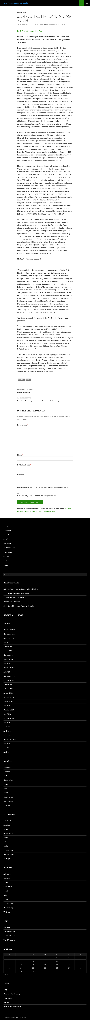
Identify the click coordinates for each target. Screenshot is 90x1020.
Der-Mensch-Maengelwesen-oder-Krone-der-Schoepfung (45, 399)
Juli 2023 (7, 672)
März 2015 (7, 735)
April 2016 (7, 727)
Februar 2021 (8, 689)
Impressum (8, 998)
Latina (6, 565)
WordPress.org (9, 940)
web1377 (39, 25)
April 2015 (7, 731)
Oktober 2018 (9, 710)
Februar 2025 (8, 647)
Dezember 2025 (9, 630)
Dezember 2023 (9, 668)
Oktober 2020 (9, 697)
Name (20, 455)
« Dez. (6, 975)
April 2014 (7, 752)
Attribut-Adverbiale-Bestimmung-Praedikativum (21, 589)
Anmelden (7, 927)
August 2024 (8, 659)
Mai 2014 (7, 748)
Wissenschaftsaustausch (12, 1006)
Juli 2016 (7, 722)
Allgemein (7, 530)
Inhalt (6, 526)
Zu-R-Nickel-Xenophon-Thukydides (16, 593)
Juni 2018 (7, 714)
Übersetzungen (9, 548)
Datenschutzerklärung (12, 994)
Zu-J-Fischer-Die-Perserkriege (15, 597)
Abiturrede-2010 (45, 390)
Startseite (7, 1002)
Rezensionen (22, 12)
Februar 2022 (8, 685)
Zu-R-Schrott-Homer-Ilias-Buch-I (30, 31)
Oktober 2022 (9, 680)
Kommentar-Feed (10, 936)
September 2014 (9, 739)
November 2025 (9, 634)
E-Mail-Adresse (24, 465)
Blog (5, 990)
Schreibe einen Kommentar (56, 25)
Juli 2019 (7, 706)
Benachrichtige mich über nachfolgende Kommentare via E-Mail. (43, 487)
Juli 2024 (7, 663)
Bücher (6, 535)
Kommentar (22, 425)
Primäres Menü (87, 3)
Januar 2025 (8, 651)
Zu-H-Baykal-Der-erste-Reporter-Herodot (19, 606)
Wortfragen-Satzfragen (12, 602)
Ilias (28, 379)
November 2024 (9, 655)
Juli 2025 (7, 642)
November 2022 (9, 676)
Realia (6, 561)
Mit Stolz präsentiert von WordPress (15, 1017)
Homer (21, 379)
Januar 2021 (8, 693)
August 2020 (8, 701)
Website (20, 474)
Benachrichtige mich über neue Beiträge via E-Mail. (37, 496)
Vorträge (7, 543)
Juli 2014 (7, 744)
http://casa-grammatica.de (16, 3)
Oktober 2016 (9, 718)
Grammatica (8, 556)
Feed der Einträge (10, 931)
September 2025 (9, 638)
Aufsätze (7, 539)
